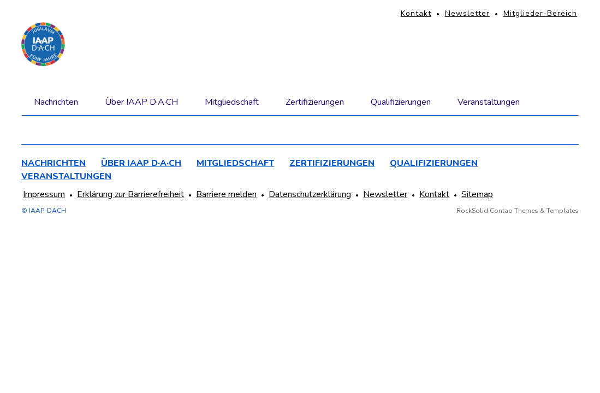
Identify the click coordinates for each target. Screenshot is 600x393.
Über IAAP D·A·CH (141, 102)
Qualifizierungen (401, 102)
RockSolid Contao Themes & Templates (517, 210)
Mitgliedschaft (232, 102)
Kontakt (416, 13)
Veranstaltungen (489, 102)
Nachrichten (56, 102)
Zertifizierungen (315, 102)
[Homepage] (43, 44)
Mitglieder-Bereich (540, 13)
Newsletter (467, 13)
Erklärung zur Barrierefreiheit (130, 194)
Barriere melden (226, 194)
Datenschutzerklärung (310, 194)
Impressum (44, 194)
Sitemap (477, 194)
